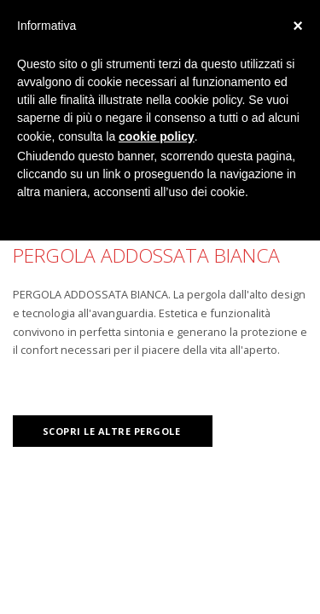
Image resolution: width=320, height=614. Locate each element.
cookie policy (157, 136)
